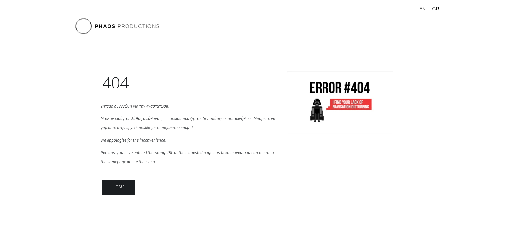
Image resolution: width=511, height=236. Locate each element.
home (119, 187)
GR (435, 8)
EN (422, 8)
